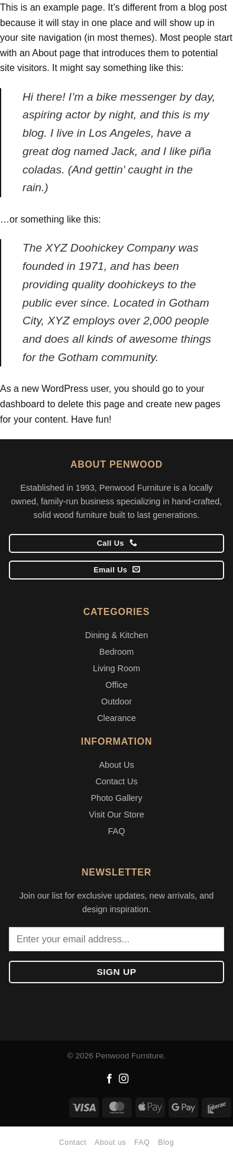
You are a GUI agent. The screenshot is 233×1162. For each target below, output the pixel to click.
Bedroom (116, 651)
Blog (166, 1142)
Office (116, 685)
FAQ (116, 831)
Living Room (116, 668)
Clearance (116, 718)
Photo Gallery (116, 798)
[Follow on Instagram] (123, 1079)
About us (110, 1142)
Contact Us (116, 781)
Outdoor (116, 701)
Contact (72, 1142)
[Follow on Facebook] (109, 1079)
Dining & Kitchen (116, 635)
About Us (116, 765)
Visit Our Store (116, 814)
